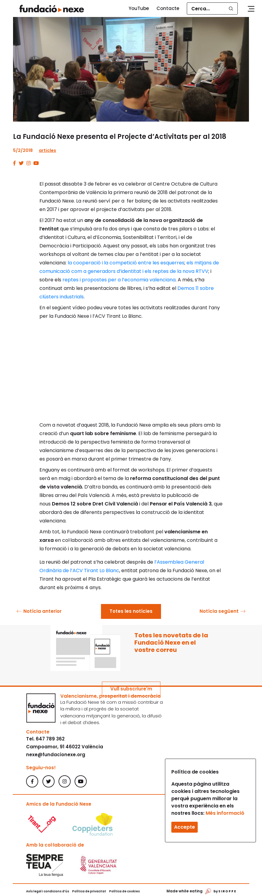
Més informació (225, 813)
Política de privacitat (89, 891)
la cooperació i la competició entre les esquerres (126, 262)
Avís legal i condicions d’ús (47, 891)
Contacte (167, 8)
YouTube (139, 8)
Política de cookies (124, 891)
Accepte (184, 827)
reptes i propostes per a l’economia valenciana (119, 279)
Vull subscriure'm (131, 689)
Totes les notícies (131, 611)
